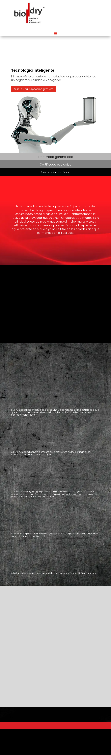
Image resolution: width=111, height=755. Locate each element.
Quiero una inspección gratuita (33, 89)
